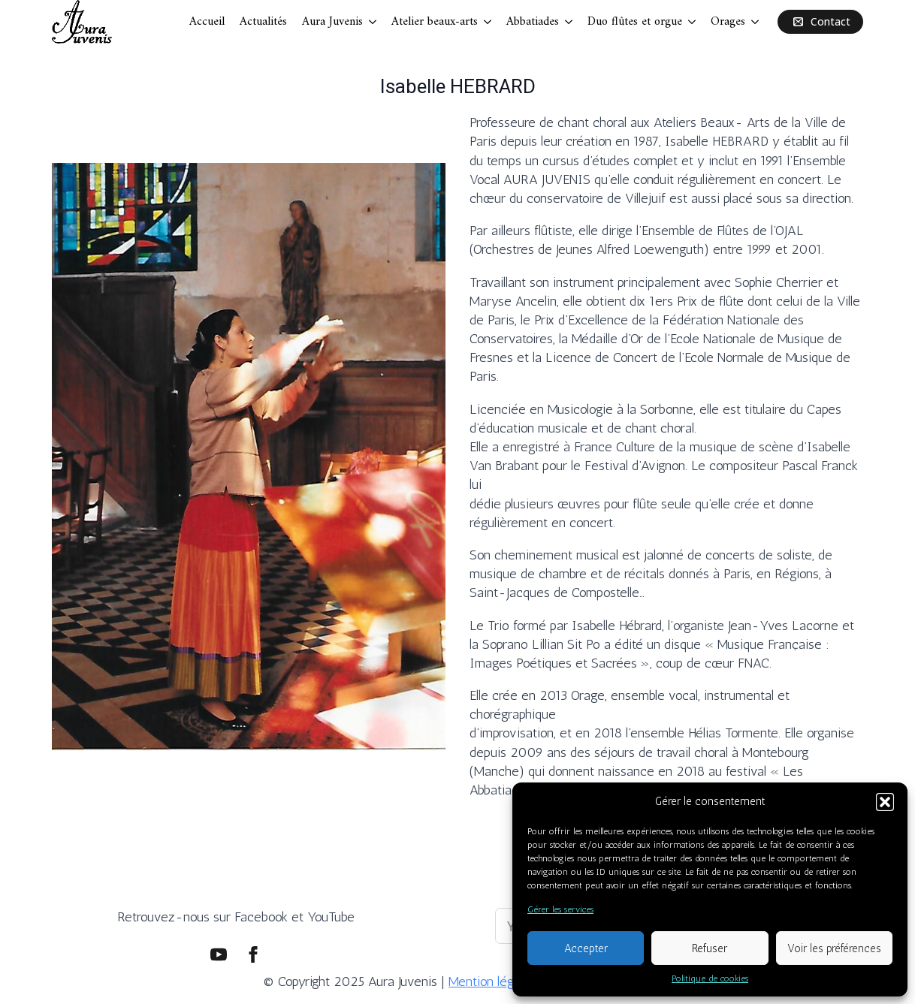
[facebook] (253, 954)
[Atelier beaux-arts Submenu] (488, 22)
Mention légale (489, 981)
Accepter (586, 948)
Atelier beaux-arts (434, 21)
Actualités (263, 21)
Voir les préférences (834, 948)
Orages (728, 21)
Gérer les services (560, 909)
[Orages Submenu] (755, 22)
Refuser (709, 948)
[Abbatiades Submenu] (569, 22)
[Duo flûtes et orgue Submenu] (692, 22)
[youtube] (218, 954)
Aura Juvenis (332, 21)
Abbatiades (532, 21)
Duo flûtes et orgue (634, 21)
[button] (884, 802)
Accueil (207, 21)
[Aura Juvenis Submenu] (373, 22)
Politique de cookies (710, 978)
